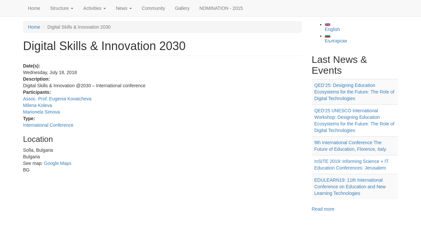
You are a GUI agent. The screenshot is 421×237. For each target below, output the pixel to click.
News (124, 8)
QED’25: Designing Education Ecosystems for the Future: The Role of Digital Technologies (354, 92)
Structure (61, 8)
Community (153, 8)
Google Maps (57, 163)
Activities (94, 8)
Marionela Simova (41, 112)
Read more (323, 209)
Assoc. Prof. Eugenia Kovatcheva (57, 98)
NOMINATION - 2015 (221, 8)
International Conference (48, 125)
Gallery (182, 8)
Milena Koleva (37, 105)
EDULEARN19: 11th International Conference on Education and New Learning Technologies (350, 186)
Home (34, 8)
